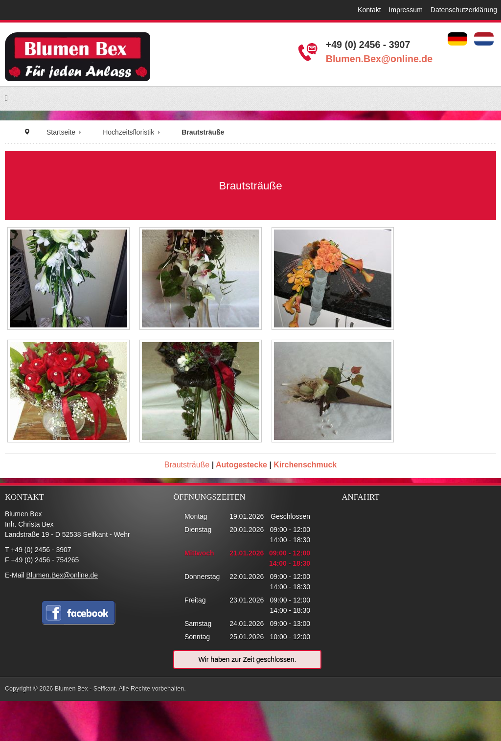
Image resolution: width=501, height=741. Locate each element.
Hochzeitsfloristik (128, 132)
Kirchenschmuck (305, 465)
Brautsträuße (186, 465)
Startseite (60, 132)
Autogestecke (241, 465)
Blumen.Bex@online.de (379, 58)
